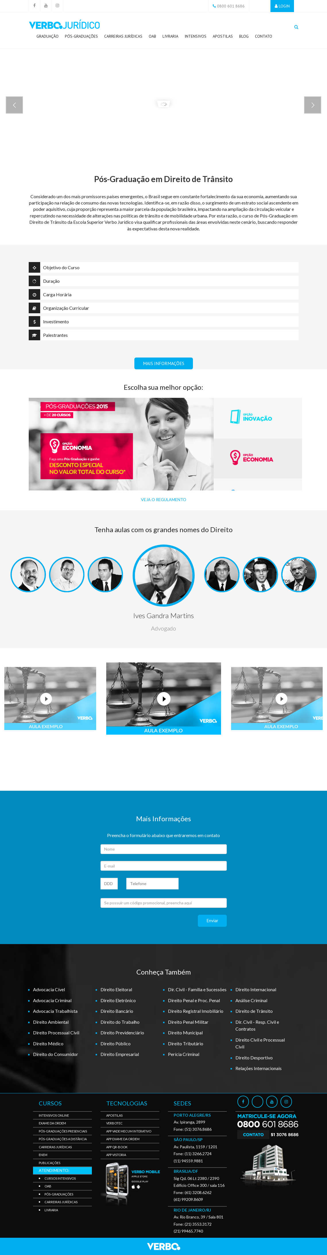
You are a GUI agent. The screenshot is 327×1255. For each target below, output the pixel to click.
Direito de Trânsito (254, 1011)
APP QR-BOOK (116, 1147)
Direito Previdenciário (122, 1032)
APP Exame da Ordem (123, 1139)
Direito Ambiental (51, 1022)
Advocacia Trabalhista (55, 1011)
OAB (152, 36)
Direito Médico (48, 1043)
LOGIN (284, 6)
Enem (43, 1155)
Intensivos (195, 36)
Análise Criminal (251, 1000)
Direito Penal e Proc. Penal (194, 1000)
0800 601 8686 (231, 6)
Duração (44, 281)
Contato (263, 36)
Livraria (170, 36)
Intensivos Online (54, 1115)
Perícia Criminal (183, 1054)
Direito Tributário (185, 1043)
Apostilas (223, 36)
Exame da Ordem (52, 1123)
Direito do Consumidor (55, 1054)
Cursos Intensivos (60, 1178)
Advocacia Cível (49, 989)
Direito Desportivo (254, 1057)
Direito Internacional (255, 989)
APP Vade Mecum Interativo (128, 1131)
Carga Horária (50, 294)
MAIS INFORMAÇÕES (163, 363)
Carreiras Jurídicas (123, 37)
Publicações (49, 1163)
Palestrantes (48, 335)
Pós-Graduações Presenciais (63, 1131)
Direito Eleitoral (116, 989)
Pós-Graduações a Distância (63, 1139)
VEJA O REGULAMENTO (163, 499)
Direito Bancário (116, 1011)
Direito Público (115, 1043)
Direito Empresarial (119, 1054)
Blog (244, 36)
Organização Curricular (59, 308)
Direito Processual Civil (56, 1032)
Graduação (47, 36)
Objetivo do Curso (54, 267)
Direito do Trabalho (120, 1022)
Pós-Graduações (81, 37)
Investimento (49, 321)
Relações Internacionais (258, 1068)
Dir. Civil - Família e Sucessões (197, 989)
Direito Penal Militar (188, 1022)
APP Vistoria (116, 1155)
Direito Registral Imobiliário (195, 1011)
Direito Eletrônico (118, 1000)
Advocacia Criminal (52, 1000)
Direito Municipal (185, 1032)
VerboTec (114, 1123)
